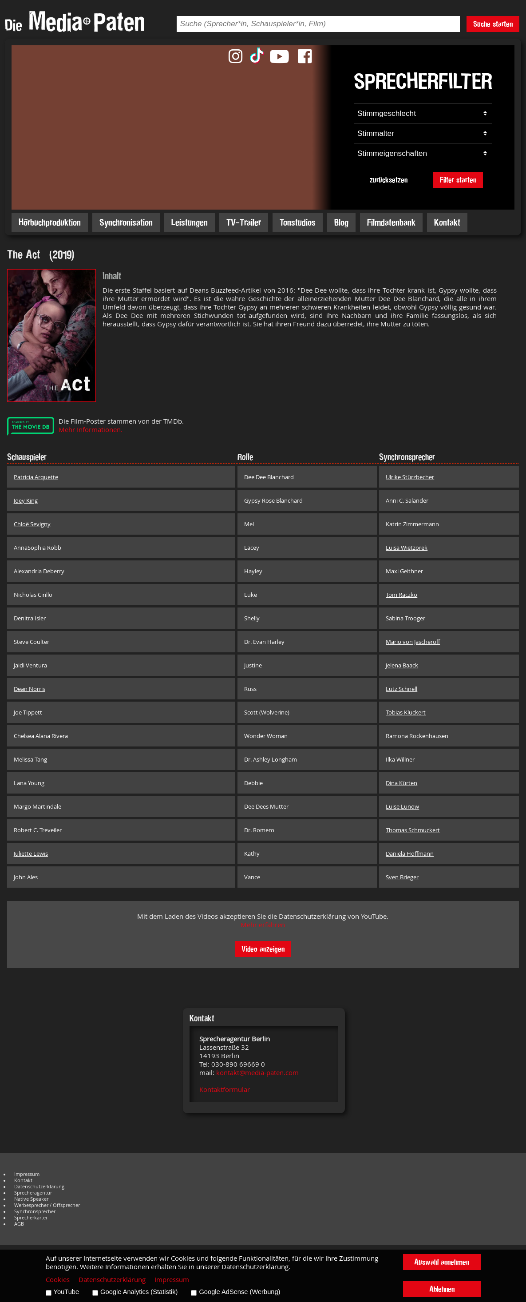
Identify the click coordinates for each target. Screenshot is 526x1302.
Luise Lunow (402, 806)
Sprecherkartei (30, 1218)
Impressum (27, 1174)
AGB (19, 1224)
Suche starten (493, 23)
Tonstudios (298, 222)
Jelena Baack (402, 665)
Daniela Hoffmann (410, 853)
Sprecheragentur (33, 1193)
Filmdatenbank (391, 222)
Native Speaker (31, 1199)
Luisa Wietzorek (406, 548)
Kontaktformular (224, 1089)
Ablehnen (442, 1288)
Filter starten (458, 179)
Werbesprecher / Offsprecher (47, 1205)
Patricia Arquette (36, 477)
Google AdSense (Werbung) (239, 1291)
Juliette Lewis (31, 853)
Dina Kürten (401, 783)
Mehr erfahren (263, 925)
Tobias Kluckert (406, 712)
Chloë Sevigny (32, 524)
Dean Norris (29, 689)
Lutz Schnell (401, 689)
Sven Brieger (402, 877)
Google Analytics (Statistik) (139, 1291)
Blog (341, 222)
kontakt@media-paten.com (257, 1072)
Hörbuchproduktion (50, 222)
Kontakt (447, 222)
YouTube (66, 1291)
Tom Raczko (401, 595)
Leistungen (189, 222)
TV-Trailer (243, 222)
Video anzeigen (263, 948)
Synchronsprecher (34, 1211)
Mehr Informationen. (91, 429)
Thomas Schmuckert (413, 830)
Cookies (58, 1279)
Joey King (26, 500)
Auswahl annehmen (441, 1261)
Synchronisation (126, 222)
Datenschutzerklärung (39, 1186)
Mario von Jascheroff (413, 642)
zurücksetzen (388, 179)
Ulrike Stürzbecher (410, 477)
